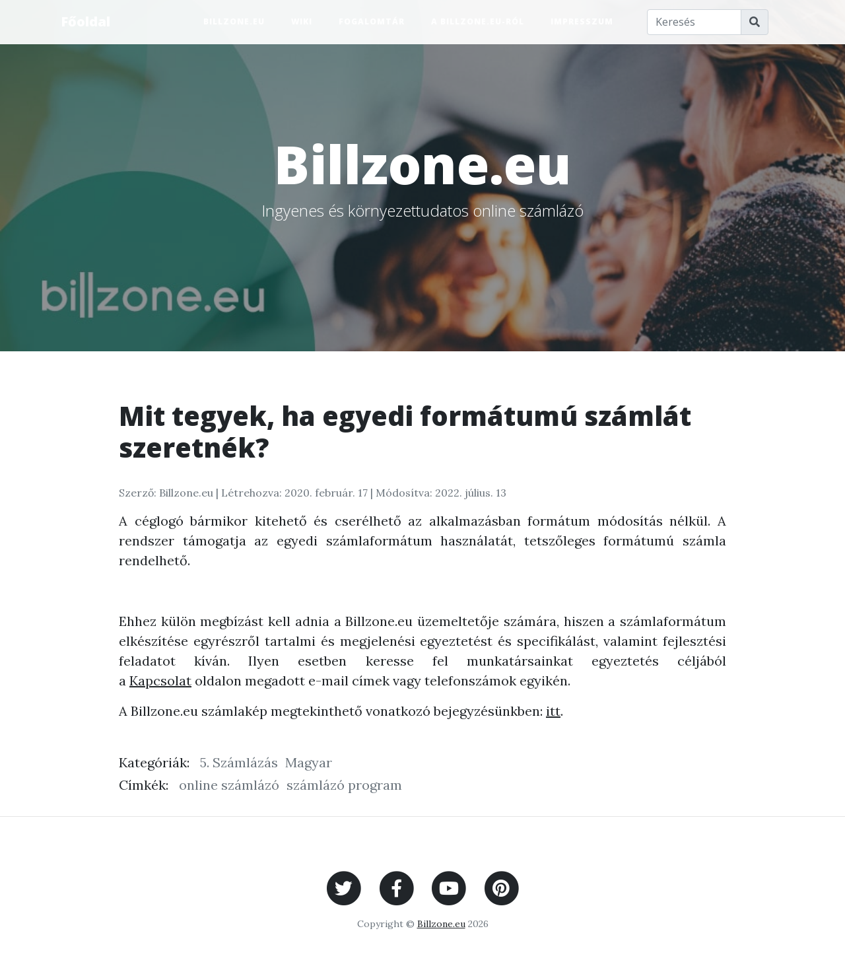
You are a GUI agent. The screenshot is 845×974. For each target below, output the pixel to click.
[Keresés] (694, 22)
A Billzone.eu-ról (477, 21)
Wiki (301, 21)
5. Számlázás (239, 762)
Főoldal (85, 21)
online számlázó (229, 785)
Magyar (308, 762)
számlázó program (344, 785)
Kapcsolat (160, 680)
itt (553, 711)
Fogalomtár (372, 21)
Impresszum (582, 21)
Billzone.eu (234, 21)
